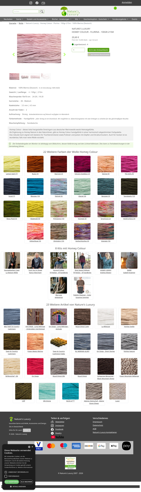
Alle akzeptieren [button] (11, 482)
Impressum (97, 422)
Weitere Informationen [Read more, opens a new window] (25, 467)
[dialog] (18, 467)
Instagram (57, 425)
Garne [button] (19, 19)
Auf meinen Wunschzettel (99, 54)
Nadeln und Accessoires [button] (37, 19)
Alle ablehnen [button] (26, 482)
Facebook (57, 429)
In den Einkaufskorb (98, 50)
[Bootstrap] (20, 419)
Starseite (12, 23)
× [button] (32, 447)
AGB (94, 429)
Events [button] (134, 19)
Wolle (21, 23)
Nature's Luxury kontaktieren (105, 432)
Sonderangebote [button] (119, 19)
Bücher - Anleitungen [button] (61, 19)
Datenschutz (98, 425)
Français (97, 3)
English (92, 3)
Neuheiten (8, 19)
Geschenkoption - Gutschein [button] (95, 19)
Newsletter (57, 422)
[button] (13, 54)
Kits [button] (77, 19)
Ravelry (56, 433)
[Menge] (78, 50)
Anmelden (127, 2)
